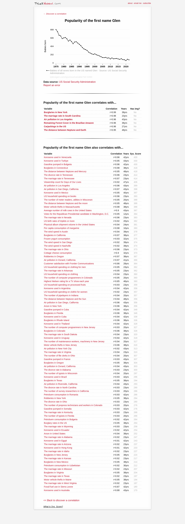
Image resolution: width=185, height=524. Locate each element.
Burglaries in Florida (53, 313)
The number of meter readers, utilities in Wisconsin (68, 200)
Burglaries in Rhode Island (56, 320)
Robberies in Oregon (54, 256)
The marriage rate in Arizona (57, 444)
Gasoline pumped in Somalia (58, 409)
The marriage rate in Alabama (58, 437)
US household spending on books (60, 196)
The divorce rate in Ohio (55, 401)
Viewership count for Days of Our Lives (62, 182)
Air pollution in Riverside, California (60, 384)
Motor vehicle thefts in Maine (57, 479)
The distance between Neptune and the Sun (65, 299)
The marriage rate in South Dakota (60, 334)
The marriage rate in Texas (57, 476)
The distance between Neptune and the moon (66, 203)
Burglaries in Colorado (54, 331)
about (130, 3)
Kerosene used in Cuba (55, 316)
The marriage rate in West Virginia (60, 483)
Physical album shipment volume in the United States (69, 224)
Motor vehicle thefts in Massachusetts (62, 207)
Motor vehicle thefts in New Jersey (60, 345)
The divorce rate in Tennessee (58, 175)
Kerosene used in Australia (57, 490)
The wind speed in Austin (56, 231)
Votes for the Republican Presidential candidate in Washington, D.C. (76, 214)
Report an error (51, 85)
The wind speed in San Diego (58, 242)
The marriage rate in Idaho (56, 451)
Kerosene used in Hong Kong (58, 448)
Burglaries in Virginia (54, 472)
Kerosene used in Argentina (57, 288)
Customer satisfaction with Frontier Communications (69, 263)
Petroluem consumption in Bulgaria (60, 419)
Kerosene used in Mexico (56, 192)
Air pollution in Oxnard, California (60, 260)
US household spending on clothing (61, 274)
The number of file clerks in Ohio (59, 355)
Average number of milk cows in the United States (68, 210)
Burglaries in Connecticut (56, 168)
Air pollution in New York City (58, 348)
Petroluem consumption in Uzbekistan (62, 465)
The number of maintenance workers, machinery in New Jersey (74, 341)
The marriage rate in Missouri (58, 469)
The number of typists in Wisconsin (60, 373)
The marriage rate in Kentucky (58, 412)
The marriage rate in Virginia (57, 352)
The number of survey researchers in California (66, 391)
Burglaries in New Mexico (56, 462)
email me (138, 3)
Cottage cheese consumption (58, 253)
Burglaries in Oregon (54, 363)
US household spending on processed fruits (65, 285)
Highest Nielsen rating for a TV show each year (66, 281)
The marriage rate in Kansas (57, 458)
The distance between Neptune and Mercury (65, 171)
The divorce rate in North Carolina (60, 387)
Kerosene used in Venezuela (57, 157)
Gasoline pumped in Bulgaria (58, 164)
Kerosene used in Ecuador (56, 430)
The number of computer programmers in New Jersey (69, 327)
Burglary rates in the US (55, 423)
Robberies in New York (55, 398)
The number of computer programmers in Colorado (68, 277)
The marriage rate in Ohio (56, 249)
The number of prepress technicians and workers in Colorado (73, 405)
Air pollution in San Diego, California (61, 189)
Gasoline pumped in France (57, 359)
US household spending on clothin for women (65, 292)
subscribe (147, 3)
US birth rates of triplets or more (59, 221)
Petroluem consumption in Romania (61, 394)
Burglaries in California (55, 235)
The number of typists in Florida (59, 416)
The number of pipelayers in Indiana (61, 295)
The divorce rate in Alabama (57, 370)
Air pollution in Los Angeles (57, 185)
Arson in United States (54, 433)
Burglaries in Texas (53, 380)
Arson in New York (53, 306)
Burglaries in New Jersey (56, 455)
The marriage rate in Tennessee (59, 178)
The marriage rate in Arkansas (58, 270)
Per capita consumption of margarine (61, 228)
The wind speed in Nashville (57, 246)
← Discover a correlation (54, 14)
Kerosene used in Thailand (57, 324)
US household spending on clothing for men (65, 267)
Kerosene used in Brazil (55, 377)
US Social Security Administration (77, 82)
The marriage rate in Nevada (57, 217)
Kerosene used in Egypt (55, 440)
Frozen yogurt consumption (57, 239)
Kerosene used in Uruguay (57, 338)
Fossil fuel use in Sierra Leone (58, 486)
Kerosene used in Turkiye (56, 161)
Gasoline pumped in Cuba (56, 309)
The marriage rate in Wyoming (58, 426)
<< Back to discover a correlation (61, 500)
